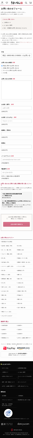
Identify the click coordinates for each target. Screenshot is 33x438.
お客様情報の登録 (22, 368)
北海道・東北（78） (22, 291)
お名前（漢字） (7, 104)
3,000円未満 (4, 325)
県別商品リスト (5, 337)
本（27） (4, 282)
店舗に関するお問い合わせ (10, 68)
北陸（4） (4, 303)
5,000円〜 (4, 329)
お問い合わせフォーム (23, 386)
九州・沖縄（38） (21, 307)
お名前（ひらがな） (8, 117)
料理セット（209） (6, 274)
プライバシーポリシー (26, 42)
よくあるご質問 (8, 25)
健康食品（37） (21, 270)
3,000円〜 (19, 325)
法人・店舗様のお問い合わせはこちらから (15, 28)
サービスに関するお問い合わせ (11, 70)
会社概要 (4, 395)
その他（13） (20, 282)
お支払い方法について (7, 376)
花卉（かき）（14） (6, 287)
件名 (2, 52)
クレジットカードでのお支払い (25, 377)
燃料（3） (19, 274)
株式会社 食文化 (18, 430)
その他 (4, 72)
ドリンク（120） (21, 266)
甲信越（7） (20, 295)
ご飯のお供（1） (21, 287)
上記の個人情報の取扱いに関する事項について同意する (17, 217)
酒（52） (4, 270)
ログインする (5, 368)
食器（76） (20, 278)
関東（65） (4, 295)
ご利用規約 (20, 395)
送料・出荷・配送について (8, 382)
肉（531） (19, 245)
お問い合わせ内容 (8, 79)
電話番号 (5, 169)
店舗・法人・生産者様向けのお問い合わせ (7, 404)
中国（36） (20, 303)
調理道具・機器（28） (7, 278)
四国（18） (4, 307)
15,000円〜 (20, 333)
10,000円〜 (4, 333)
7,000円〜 (19, 329)
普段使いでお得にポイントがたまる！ (17, 354)
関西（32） (20, 299)
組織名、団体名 (6, 130)
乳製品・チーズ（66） (22, 258)
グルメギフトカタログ (7, 315)
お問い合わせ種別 (8, 62)
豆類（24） (20, 254)
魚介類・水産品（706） (7, 245)
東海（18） (4, 299)
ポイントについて (22, 382)
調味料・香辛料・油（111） (24, 262)
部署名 (3, 143)
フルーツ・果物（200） (7, 254)
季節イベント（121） (7, 311)
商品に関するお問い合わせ (10, 65)
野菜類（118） (20, 250)
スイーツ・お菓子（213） (8, 266)
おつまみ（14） (5, 291)
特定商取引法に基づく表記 (24, 399)
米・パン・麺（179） (7, 250)
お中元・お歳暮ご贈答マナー (24, 337)
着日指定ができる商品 (7, 241)
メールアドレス (7, 156)
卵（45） (4, 258)
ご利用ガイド (7, 22)
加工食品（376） (6, 262)
